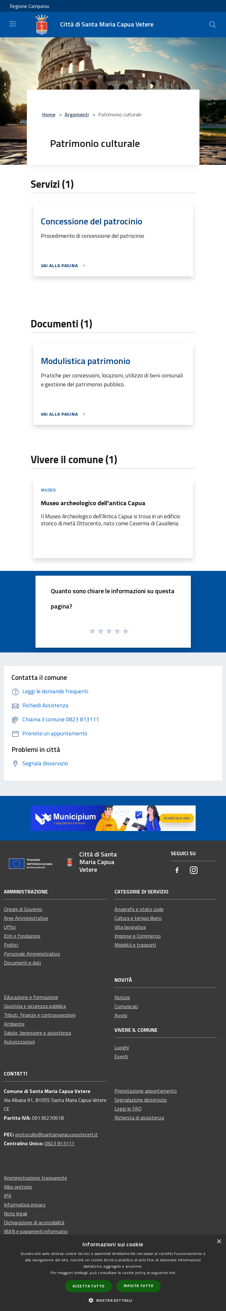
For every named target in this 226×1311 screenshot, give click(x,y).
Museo (48, 489)
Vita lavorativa (130, 927)
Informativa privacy (25, 1204)
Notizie (122, 997)
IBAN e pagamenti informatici (36, 1231)
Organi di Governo (23, 909)
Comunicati (126, 1006)
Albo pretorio (18, 1187)
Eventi (121, 1056)
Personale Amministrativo (32, 954)
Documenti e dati (22, 962)
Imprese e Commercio (137, 936)
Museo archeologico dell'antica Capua (93, 503)
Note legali (15, 1213)
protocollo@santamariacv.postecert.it (56, 1134)
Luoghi (121, 1047)
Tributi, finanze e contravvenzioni (39, 1015)
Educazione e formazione (31, 997)
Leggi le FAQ (128, 1108)
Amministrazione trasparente (35, 1178)
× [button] (218, 1241)
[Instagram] (193, 871)
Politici (11, 945)
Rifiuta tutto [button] (138, 1286)
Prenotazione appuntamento (145, 1091)
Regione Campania (29, 6)
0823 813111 (59, 1143)
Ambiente (14, 1024)
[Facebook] (177, 871)
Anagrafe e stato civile (139, 909)
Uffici (10, 927)
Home (48, 114)
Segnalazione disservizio (140, 1099)
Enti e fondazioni (22, 936)
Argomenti (77, 114)
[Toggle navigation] (13, 24)
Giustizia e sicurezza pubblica (35, 1006)
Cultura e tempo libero (138, 918)
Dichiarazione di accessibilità (34, 1222)
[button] (112, 1300)
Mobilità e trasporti (135, 945)
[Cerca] (212, 24)
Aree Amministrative (26, 918)
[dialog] (113, 1273)
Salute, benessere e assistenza (37, 1033)
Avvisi (120, 1015)
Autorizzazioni (19, 1041)
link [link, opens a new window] (172, 1273)
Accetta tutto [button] (88, 1286)
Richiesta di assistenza (139, 1117)
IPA (8, 1195)
